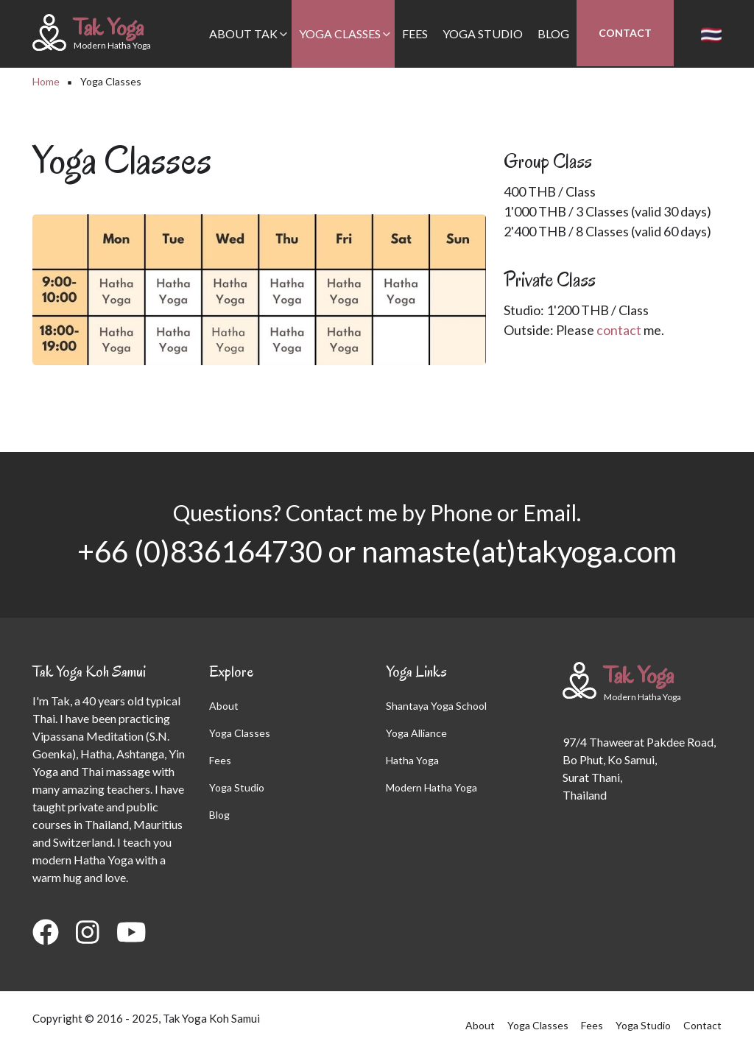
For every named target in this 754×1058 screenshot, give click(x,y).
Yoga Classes (345, 47)
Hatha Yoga (412, 760)
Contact (625, 33)
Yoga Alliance (416, 733)
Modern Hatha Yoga (431, 787)
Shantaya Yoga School (436, 705)
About (224, 705)
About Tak (248, 47)
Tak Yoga (109, 27)
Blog (553, 33)
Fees (415, 33)
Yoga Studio (483, 33)
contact (618, 330)
